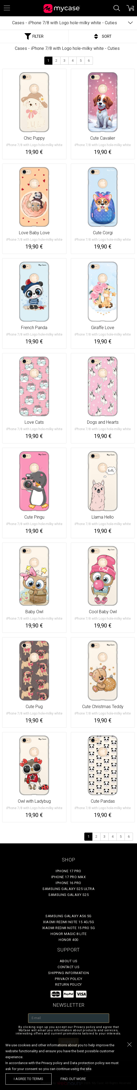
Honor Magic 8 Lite (68, 934)
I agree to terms (28, 1079)
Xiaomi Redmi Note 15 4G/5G (68, 922)
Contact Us (68, 967)
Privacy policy (68, 979)
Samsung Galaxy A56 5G (68, 916)
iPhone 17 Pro (68, 871)
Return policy (68, 984)
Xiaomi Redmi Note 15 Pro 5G (68, 928)
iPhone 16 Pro (68, 883)
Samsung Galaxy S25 (68, 895)
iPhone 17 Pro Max (68, 877)
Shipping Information (68, 973)
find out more (73, 1079)
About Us (69, 961)
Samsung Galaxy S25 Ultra (68, 889)
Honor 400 (68, 940)
